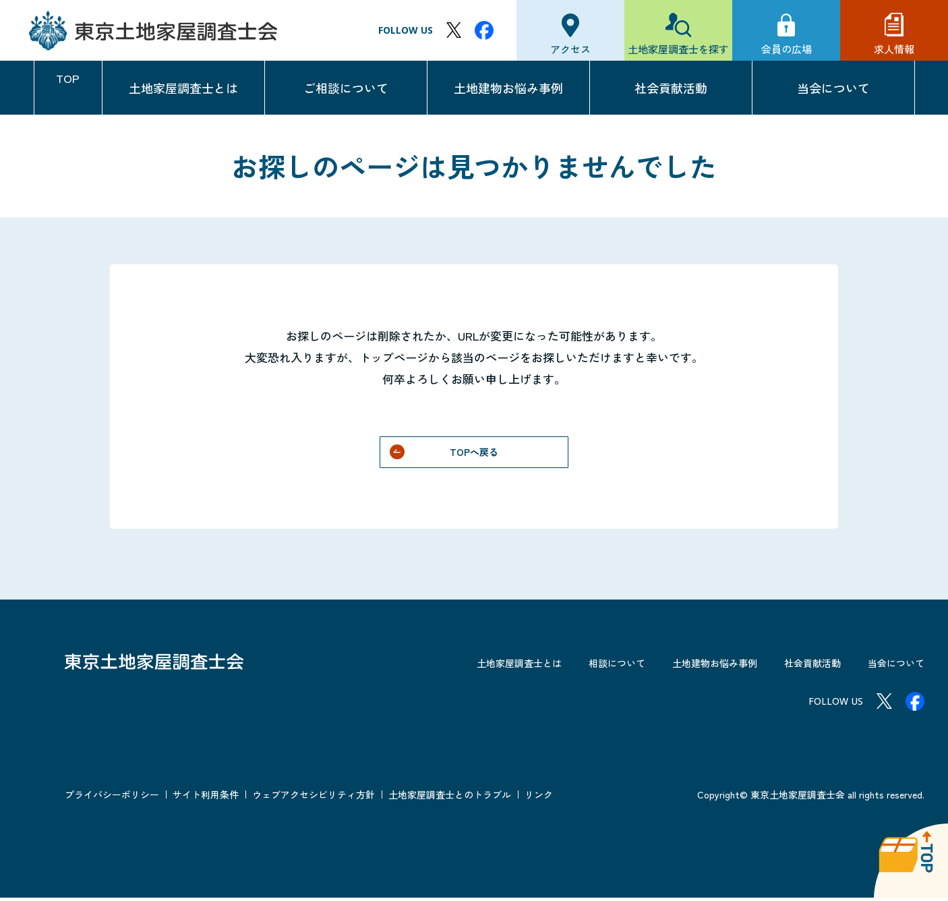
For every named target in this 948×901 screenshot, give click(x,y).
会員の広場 (786, 49)
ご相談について (345, 87)
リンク (539, 798)
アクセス (570, 49)
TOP (68, 87)
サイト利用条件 (206, 798)
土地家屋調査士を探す (678, 49)
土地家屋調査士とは (183, 87)
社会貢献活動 (670, 87)
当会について (833, 87)
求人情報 (894, 49)
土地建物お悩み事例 (508, 87)
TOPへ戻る (474, 453)
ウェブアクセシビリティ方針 (313, 798)
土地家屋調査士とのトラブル (449, 798)
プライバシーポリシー (112, 798)
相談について (584, 666)
